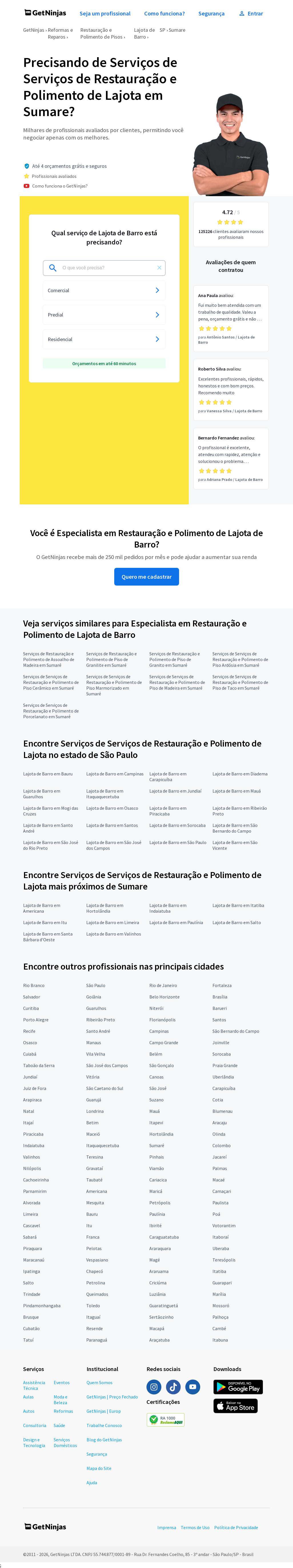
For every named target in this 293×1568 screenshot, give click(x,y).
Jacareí (219, 1157)
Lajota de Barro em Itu (45, 922)
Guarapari (222, 1283)
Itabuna (220, 1340)
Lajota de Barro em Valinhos (113, 934)
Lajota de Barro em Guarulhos (41, 793)
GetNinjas (33, 30)
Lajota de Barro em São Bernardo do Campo (235, 828)
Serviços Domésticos (65, 1442)
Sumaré (156, 1145)
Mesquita (95, 1202)
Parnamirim (35, 1191)
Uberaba (220, 1248)
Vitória (92, 1077)
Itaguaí (93, 1317)
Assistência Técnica (34, 1385)
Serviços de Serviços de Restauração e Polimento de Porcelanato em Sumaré (51, 710)
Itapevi (156, 1122)
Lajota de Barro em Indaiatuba (167, 908)
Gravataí (94, 1168)
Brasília (219, 997)
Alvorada (31, 1202)
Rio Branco (34, 985)
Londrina (95, 1111)
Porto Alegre (36, 1019)
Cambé (219, 1328)
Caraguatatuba (164, 1237)
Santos (219, 1019)
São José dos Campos (107, 1065)
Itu (89, 1225)
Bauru (92, 1214)
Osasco (30, 1042)
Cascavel (31, 1225)
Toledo (93, 1305)
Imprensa (166, 1527)
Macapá (156, 1328)
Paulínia (157, 1214)
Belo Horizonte (164, 997)
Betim (92, 1122)
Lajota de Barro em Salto (236, 922)
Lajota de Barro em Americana (41, 908)
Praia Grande (225, 1065)
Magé (154, 1260)
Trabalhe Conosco (104, 1425)
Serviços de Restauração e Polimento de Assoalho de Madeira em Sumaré (48, 659)
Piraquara (32, 1248)
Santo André (98, 1031)
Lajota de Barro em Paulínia (176, 922)
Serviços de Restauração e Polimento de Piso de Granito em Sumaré (174, 659)
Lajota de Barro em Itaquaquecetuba (104, 793)
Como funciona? (164, 13)
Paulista (220, 1202)
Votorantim (224, 1225)
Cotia (217, 1100)
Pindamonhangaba (42, 1305)
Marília (219, 1294)
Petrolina (95, 1283)
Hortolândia (161, 1134)
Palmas (219, 1168)
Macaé (218, 1180)
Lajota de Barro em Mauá (236, 791)
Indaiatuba (33, 1145)
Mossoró (220, 1305)
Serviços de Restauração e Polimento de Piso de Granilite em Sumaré (111, 659)
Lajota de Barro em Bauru (48, 774)
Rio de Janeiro (163, 985)
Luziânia (157, 1294)
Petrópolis (159, 1202)
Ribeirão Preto (100, 1019)
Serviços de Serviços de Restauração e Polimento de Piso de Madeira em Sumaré (177, 682)
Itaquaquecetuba (102, 1145)
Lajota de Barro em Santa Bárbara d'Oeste (48, 936)
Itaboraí (220, 1237)
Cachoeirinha (36, 1180)
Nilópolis (32, 1168)
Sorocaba (221, 1054)
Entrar (250, 13)
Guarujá (93, 1100)
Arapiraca (32, 1100)
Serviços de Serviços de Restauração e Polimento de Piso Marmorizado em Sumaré (114, 685)
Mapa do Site (99, 1468)
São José (157, 1088)
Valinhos (31, 1157)
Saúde (59, 1425)
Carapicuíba (223, 1088)
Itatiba (219, 1271)
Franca (92, 1237)
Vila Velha (95, 1054)
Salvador (31, 997)
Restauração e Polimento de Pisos (101, 33)
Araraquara (160, 1248)
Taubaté (94, 1180)
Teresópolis (224, 1260)
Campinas (159, 1031)
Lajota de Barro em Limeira (112, 922)
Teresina (94, 1157)
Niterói (156, 1008)
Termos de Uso (195, 1527)
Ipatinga (31, 1271)
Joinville (220, 1042)
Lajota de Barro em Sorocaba (177, 825)
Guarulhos (96, 1008)
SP (162, 30)
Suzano (156, 1100)
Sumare (177, 30)
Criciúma (157, 1283)
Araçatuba (159, 1340)
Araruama (158, 1271)
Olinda (218, 1134)
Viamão (156, 1168)
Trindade (31, 1294)
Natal (28, 1111)
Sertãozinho (161, 1317)
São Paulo (95, 985)
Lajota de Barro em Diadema (240, 774)
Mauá (154, 1111)
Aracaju (219, 1122)
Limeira (30, 1214)
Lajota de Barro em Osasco (112, 808)
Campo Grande (163, 1042)
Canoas (156, 1077)
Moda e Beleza (60, 1399)
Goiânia (93, 997)
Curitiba (31, 1008)
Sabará (30, 1237)
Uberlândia (223, 1077)
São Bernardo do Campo (235, 1031)
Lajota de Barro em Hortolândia (104, 908)
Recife (29, 1031)
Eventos (62, 1382)
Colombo (221, 1145)
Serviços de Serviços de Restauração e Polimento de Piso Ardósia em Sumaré (240, 659)
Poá (216, 1214)
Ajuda (92, 1482)
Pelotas (94, 1248)
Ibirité (155, 1225)
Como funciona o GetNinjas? (60, 186)
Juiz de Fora (34, 1088)
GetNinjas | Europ (104, 1411)
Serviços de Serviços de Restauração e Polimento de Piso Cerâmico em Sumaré (51, 682)
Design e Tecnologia (34, 1442)
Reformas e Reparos (60, 33)
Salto (28, 1283)
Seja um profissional (105, 13)
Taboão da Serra (39, 1065)
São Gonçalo (161, 1065)
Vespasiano (97, 1260)
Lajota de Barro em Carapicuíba (167, 776)
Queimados (97, 1294)
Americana (96, 1191)
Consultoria (34, 1425)
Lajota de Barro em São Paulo (177, 842)
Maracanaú (33, 1260)
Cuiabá (29, 1054)
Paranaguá (96, 1340)
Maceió (93, 1134)
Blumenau (222, 1111)
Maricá (155, 1191)
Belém (155, 1054)
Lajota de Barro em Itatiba (238, 905)
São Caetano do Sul (104, 1088)
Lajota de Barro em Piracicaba (167, 811)
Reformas (63, 1411)
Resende (94, 1328)
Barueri (219, 1008)
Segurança (211, 13)
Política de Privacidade (236, 1527)
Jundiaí (30, 1077)
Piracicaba (33, 1134)
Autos (29, 1411)
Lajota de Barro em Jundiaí (175, 791)
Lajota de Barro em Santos (112, 825)
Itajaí (28, 1122)
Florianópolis (162, 1019)
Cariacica (158, 1180)
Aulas (28, 1397)
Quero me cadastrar (147, 576)
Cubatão (31, 1328)
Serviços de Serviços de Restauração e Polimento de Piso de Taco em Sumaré (240, 682)
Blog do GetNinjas (104, 1439)
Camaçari (221, 1191)
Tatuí (28, 1340)
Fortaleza (222, 985)
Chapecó (94, 1271)
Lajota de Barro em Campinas (115, 774)
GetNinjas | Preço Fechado (112, 1397)
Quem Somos (100, 1382)
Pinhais (156, 1157)
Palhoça (220, 1317)
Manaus (93, 1042)
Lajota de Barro (144, 33)
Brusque (31, 1317)
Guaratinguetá (163, 1305)
